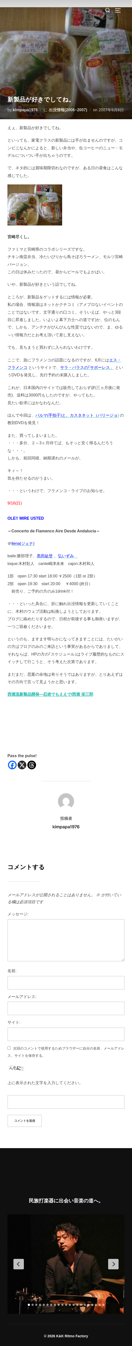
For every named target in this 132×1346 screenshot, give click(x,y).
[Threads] (31, 765)
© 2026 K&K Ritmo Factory (66, 1336)
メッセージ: (17, 914)
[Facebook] (12, 765)
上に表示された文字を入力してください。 (45, 1083)
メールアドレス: (21, 997)
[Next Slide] (113, 1264)
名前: (11, 971)
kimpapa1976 (25, 110)
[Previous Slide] (18, 1264)
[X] (22, 765)
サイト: (13, 1022)
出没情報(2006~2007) (68, 110)
